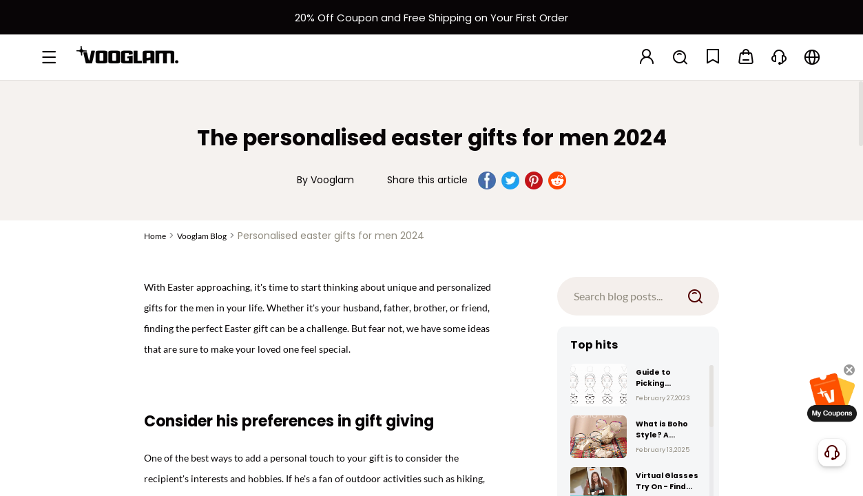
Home (155, 236)
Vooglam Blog (202, 236)
